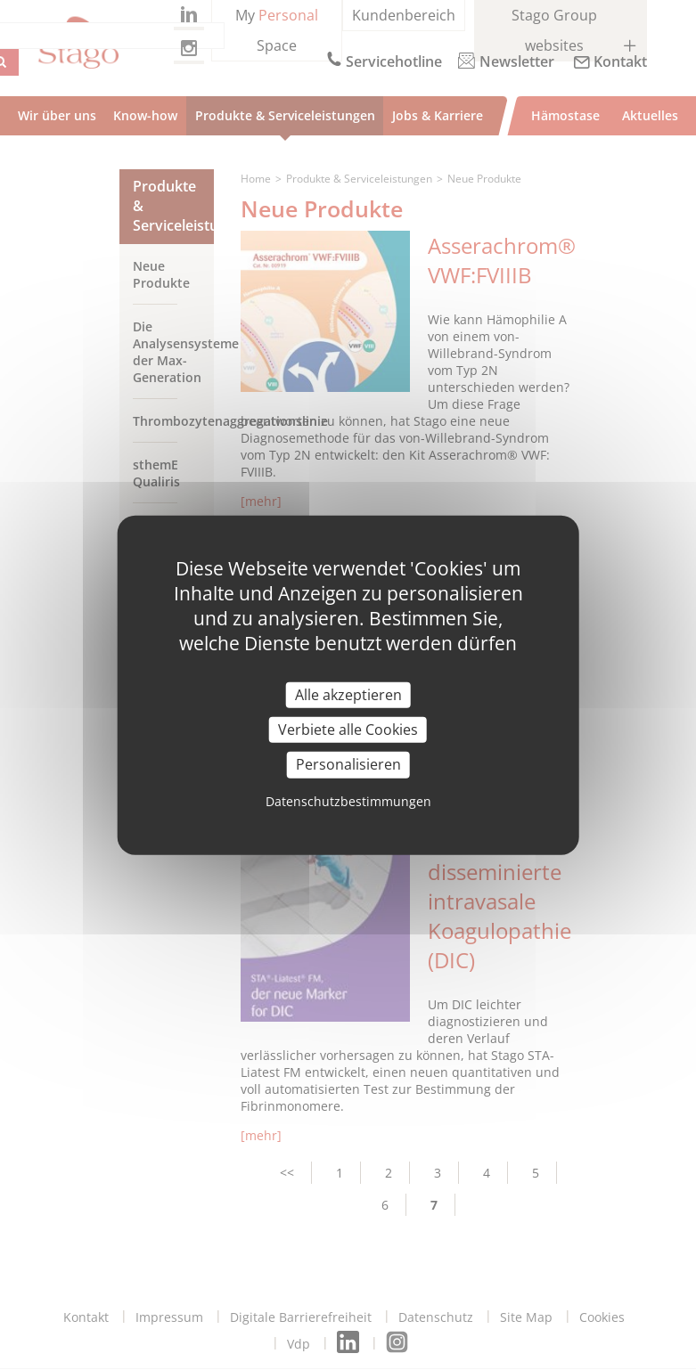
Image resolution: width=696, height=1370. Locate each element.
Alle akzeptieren (348, 695)
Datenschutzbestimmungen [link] (348, 800)
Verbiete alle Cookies (348, 729)
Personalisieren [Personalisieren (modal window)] (348, 764)
